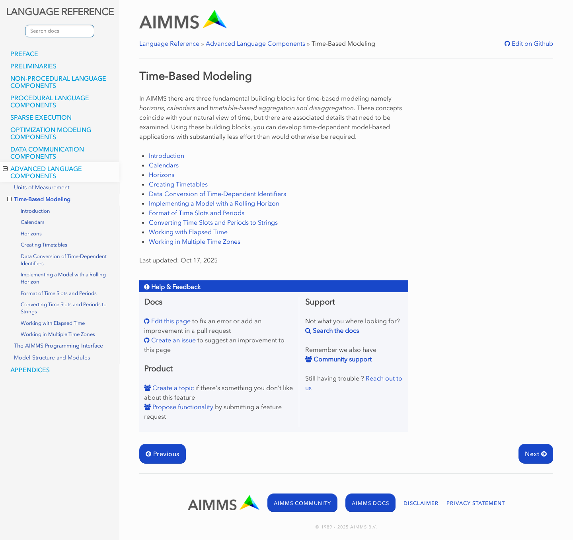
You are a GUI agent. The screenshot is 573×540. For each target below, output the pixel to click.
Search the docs (335, 330)
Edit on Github (531, 43)
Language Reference (169, 43)
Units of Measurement (41, 187)
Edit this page (170, 321)
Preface (24, 54)
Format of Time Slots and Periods (59, 293)
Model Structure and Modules (52, 357)
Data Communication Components (47, 152)
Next (536, 454)
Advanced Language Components (42, 172)
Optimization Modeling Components (50, 133)
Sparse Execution (41, 117)
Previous (162, 454)
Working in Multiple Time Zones (58, 334)
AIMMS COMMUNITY (302, 503)
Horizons (31, 234)
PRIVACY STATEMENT (475, 503)
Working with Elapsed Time (53, 323)
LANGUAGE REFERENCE (60, 11)
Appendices (30, 370)
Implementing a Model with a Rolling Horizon (63, 278)
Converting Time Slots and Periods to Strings (64, 308)
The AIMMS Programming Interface (58, 345)
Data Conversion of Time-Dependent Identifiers (64, 259)
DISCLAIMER (421, 503)
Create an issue (173, 340)
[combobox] (59, 31)
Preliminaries (33, 66)
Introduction (35, 211)
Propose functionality (182, 407)
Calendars (33, 222)
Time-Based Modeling (38, 199)
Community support (342, 359)
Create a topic (172, 388)
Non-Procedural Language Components (58, 81)
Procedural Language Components (49, 101)
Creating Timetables (44, 245)
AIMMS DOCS (370, 503)
